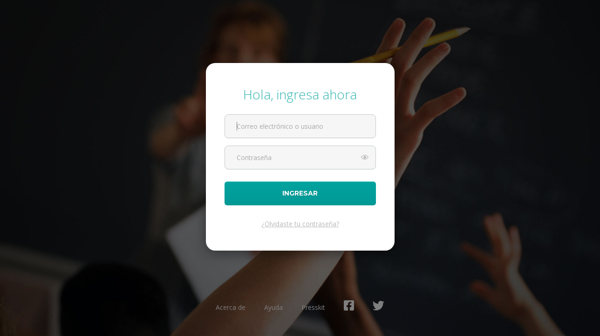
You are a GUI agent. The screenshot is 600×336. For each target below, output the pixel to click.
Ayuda (273, 307)
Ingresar (300, 193)
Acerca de (230, 307)
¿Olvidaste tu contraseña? (300, 223)
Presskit (313, 307)
